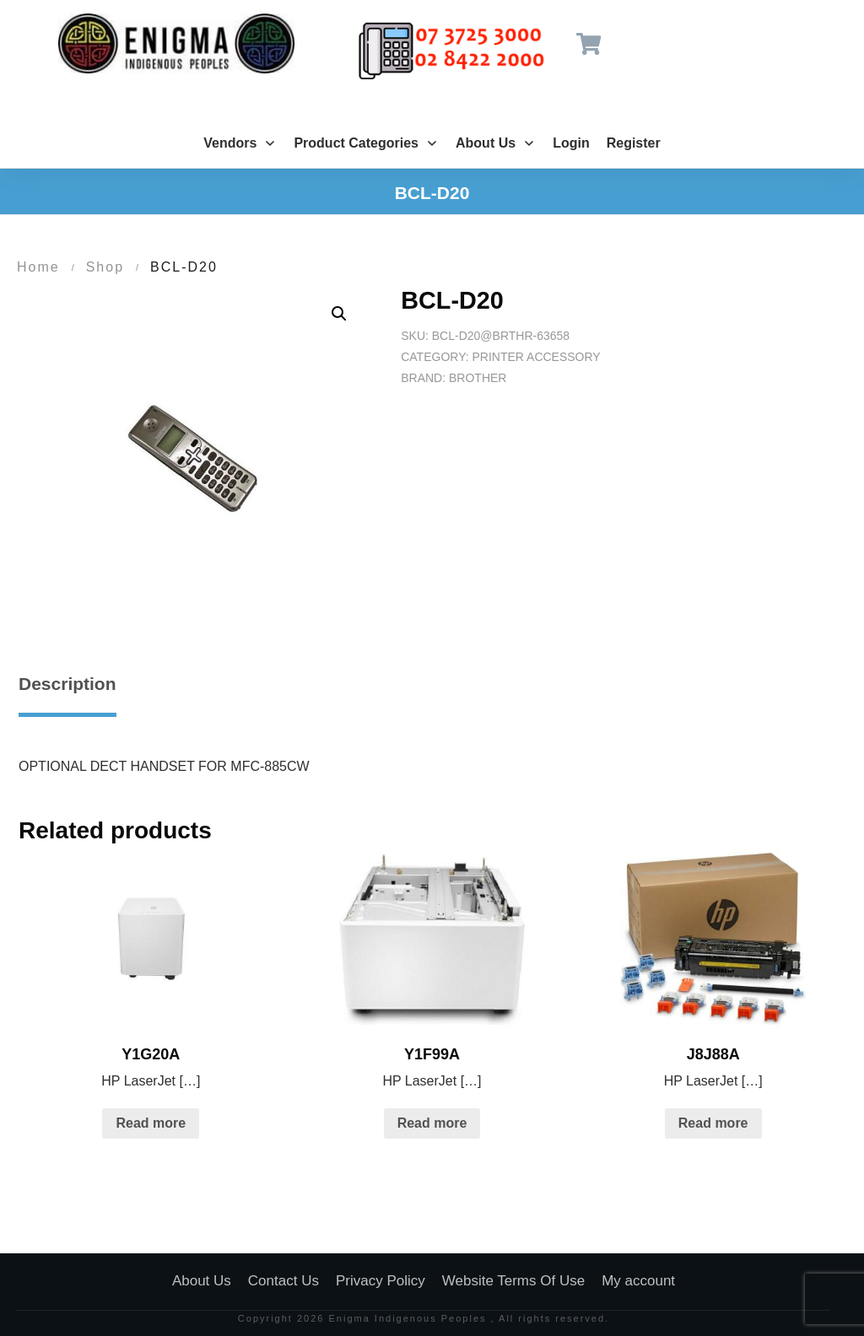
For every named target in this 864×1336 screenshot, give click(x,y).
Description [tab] (67, 683)
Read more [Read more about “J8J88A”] (713, 1123)
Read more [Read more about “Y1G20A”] (151, 1123)
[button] (339, 314)
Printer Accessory (536, 357)
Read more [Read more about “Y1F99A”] (432, 1123)
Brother (477, 378)
